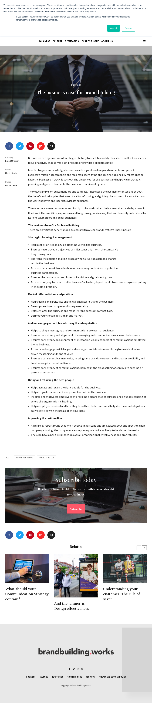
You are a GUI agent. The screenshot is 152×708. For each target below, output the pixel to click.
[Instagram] (78, 669)
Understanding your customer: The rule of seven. (121, 601)
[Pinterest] (82, 669)
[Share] (9, 146)
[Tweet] (20, 146)
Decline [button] (128, 28)
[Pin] (30, 146)
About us (107, 41)
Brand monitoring (25, 458)
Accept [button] (113, 28)
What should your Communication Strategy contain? (27, 601)
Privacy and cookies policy (112, 677)
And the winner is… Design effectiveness (71, 614)
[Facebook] (70, 669)
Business (44, 41)
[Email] (51, 146)
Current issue (90, 41)
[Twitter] (74, 669)
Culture (57, 41)
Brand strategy (47, 458)
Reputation (72, 41)
